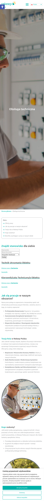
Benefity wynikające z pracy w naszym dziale (19, 236)
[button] (2, 6)
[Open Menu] (27, 4)
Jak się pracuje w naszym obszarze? (16, 226)
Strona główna (6, 211)
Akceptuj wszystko (22, 488)
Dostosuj (22, 492)
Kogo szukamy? (10, 233)
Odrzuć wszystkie (22, 497)
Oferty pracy (9, 223)
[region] (22, 484)
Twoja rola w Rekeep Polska (14, 229)
